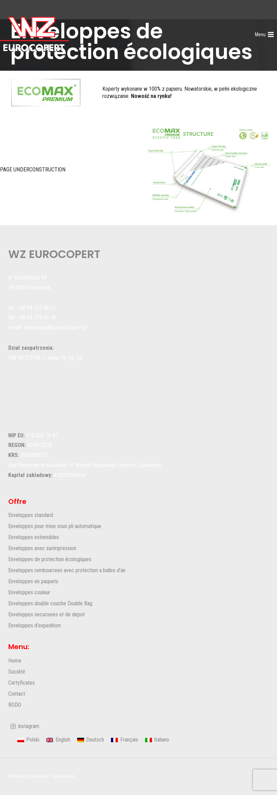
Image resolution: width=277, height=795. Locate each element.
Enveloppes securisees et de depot (46, 614)
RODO (14, 705)
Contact (16, 693)
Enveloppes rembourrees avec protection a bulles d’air (67, 570)
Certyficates (21, 682)
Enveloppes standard (30, 515)
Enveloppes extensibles (33, 537)
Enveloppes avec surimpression (42, 548)
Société (16, 671)
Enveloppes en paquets (33, 581)
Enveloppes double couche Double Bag (50, 603)
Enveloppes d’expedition (34, 625)
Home (14, 660)
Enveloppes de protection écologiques (49, 559)
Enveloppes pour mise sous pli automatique (54, 526)
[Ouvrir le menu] (264, 34)
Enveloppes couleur (29, 592)
